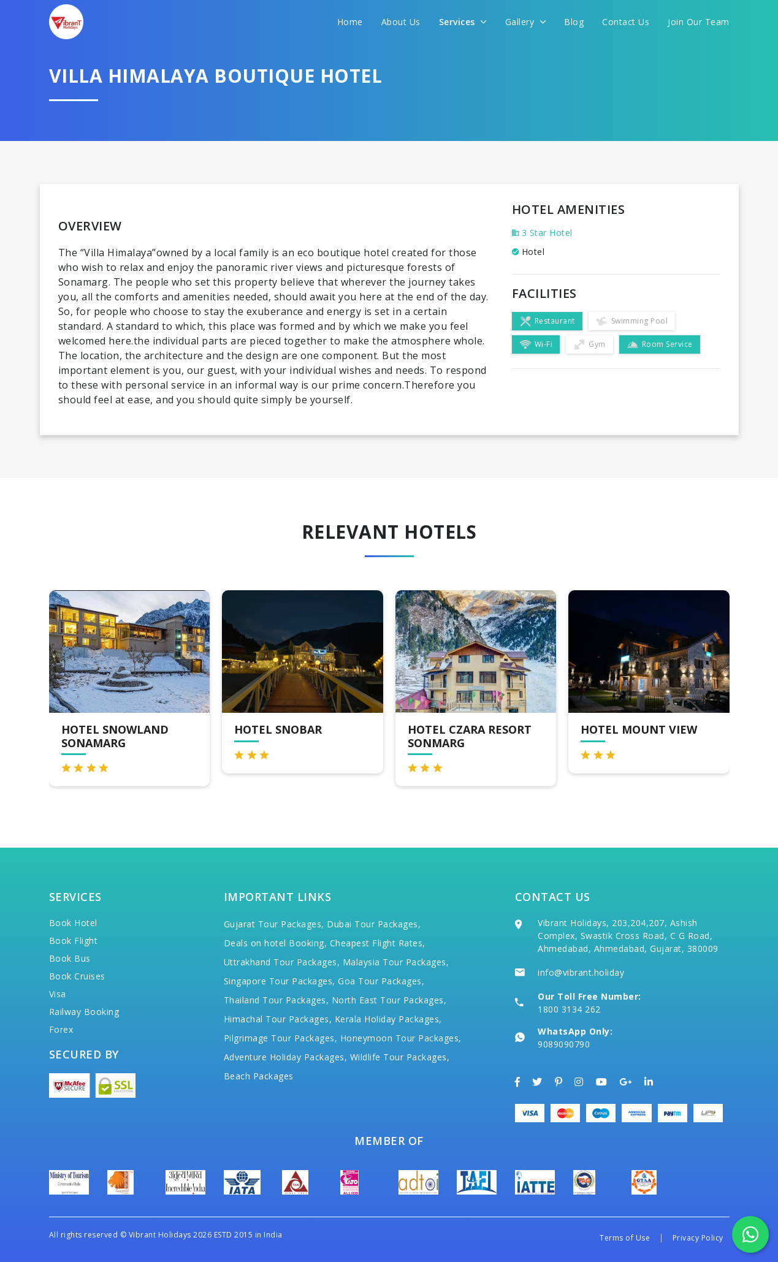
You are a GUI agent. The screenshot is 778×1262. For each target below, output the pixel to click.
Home (350, 22)
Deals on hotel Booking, (275, 943)
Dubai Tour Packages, (374, 924)
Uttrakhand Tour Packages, (282, 962)
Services (463, 22)
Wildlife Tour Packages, (400, 1057)
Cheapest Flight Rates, (377, 943)
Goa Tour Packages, (381, 981)
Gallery (525, 22)
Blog (574, 22)
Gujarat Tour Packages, (274, 924)
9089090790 (564, 1044)
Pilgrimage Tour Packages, (281, 1038)
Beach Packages (259, 1076)
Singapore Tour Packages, (279, 981)
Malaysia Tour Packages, (396, 962)
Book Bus (70, 958)
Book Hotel (73, 923)
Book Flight (73, 940)
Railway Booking (84, 1011)
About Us (401, 22)
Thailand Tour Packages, (276, 1000)
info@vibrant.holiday (581, 972)
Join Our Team (699, 22)
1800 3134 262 (569, 1009)
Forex (61, 1029)
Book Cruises (77, 976)
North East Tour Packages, (389, 1000)
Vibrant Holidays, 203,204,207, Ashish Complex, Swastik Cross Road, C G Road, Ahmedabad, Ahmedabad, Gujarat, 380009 (628, 935)
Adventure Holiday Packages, (286, 1057)
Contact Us (625, 22)
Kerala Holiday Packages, (388, 1019)
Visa (57, 994)
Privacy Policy (698, 1238)
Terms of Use (625, 1238)
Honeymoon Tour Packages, (401, 1038)
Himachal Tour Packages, (278, 1019)
